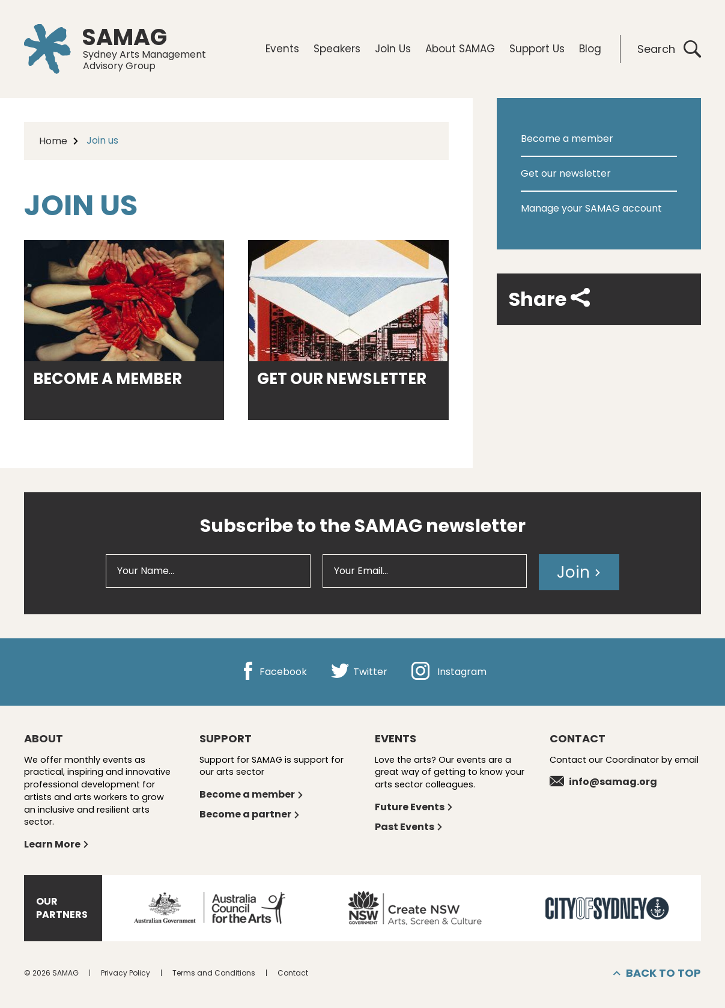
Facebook (273, 672)
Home (53, 141)
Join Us (393, 48)
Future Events (414, 807)
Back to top (657, 973)
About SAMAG (460, 48)
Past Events (409, 827)
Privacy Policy (125, 973)
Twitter (359, 672)
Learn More (56, 844)
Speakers (337, 48)
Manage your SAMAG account (591, 208)
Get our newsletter (566, 173)
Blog (590, 48)
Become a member (567, 138)
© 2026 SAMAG (51, 973)
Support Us (537, 48)
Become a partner (249, 814)
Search (669, 49)
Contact (293, 973)
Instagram (449, 672)
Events (282, 48)
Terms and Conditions (213, 973)
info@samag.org (603, 782)
